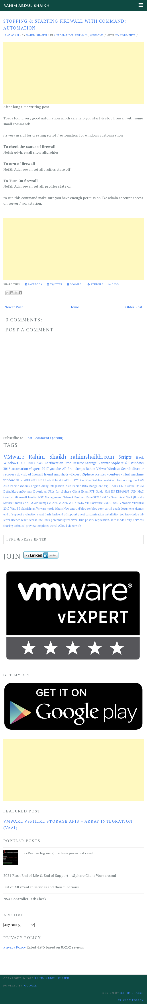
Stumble (95, 284)
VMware (13, 456)
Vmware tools (45, 509)
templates (43, 526)
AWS (40, 463)
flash (48, 514)
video (71, 526)
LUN (133, 491)
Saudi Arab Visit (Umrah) (127, 497)
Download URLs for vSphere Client (56, 491)
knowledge (132, 514)
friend (48, 474)
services (138, 520)
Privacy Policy (14, 947)
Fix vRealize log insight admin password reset (56, 853)
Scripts (125, 457)
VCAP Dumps (39, 503)
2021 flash (44, 480)
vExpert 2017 (39, 469)
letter (6, 520)
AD (64, 469)
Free (68, 463)
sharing (8, 526)
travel (53, 526)
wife (78, 526)
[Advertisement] (73, 73)
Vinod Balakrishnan (22, 509)
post (88, 520)
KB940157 (122, 491)
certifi (108, 509)
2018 (27, 480)
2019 (34, 480)
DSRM (140, 486)
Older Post (134, 307)
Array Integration (52, 486)
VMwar (101, 469)
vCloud (62, 526)
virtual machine (132, 474)
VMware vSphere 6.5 (113, 463)
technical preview (25, 526)
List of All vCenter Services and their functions (41, 887)
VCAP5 (53, 503)
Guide (99, 491)
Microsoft (20, 497)
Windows (97, 35)
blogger (85, 509)
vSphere (88, 474)
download (24, 474)
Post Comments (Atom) (44, 437)
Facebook (34, 284)
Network (68, 497)
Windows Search (119, 469)
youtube (55, 469)
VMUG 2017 (111, 503)
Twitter (54, 284)
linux (47, 520)
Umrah (18, 503)
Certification (54, 463)
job (122, 514)
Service (8, 503)
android (75, 509)
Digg (113, 284)
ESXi (23, 462)
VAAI (26, 503)
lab (142, 514)
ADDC (68, 480)
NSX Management (50, 497)
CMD (122, 486)
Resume (78, 463)
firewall (81, 35)
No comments (125, 35)
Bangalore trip (98, 486)
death (116, 509)
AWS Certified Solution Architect (94, 480)
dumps (139, 509)
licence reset (19, 520)
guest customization (91, 514)
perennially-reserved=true (67, 520)
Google (30, 985)
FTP (92, 491)
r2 (93, 520)
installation (112, 514)
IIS (113, 491)
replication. (102, 520)
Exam (84, 491)
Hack (140, 457)
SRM (96, 497)
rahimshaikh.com (92, 456)
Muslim (32, 497)
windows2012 (13, 480)
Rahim (90, 469)
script (128, 520)
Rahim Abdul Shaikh (27, 5)
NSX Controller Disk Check (24, 898)
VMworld (125, 503)
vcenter (100, 474)
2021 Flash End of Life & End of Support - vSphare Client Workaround (59, 875)
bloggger (98, 509)
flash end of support (64, 514)
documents (128, 509)
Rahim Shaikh (47, 456)
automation (63, 35)
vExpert (75, 474)
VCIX (80, 503)
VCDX (72, 503)
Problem (79, 497)
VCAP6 (63, 503)
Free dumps (76, 469)
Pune (89, 497)
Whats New (62, 509)
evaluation (29, 514)
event (40, 514)
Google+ (75, 284)
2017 (31, 463)
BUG (85, 486)
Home (74, 307)
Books (114, 486)
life (40, 520)
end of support (12, 514)
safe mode (117, 520)
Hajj (107, 491)
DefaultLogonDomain (17, 491)
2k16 (55, 480)
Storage (91, 463)
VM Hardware (94, 503)
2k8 (61, 480)
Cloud (131, 486)
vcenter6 (113, 474)
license (32, 520)
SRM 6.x (105, 497)
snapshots (61, 474)
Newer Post (13, 307)
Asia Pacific (73, 486)
